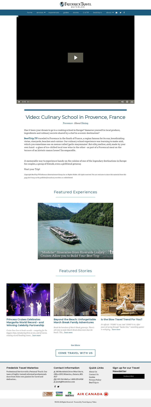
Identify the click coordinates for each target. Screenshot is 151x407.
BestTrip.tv (94, 383)
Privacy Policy (95, 380)
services (40, 12)
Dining (84, 123)
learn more (36, 335)
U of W (86, 12)
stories (76, 12)
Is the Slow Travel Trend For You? (121, 319)
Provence (68, 123)
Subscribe (129, 376)
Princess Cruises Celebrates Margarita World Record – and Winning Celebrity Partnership (25, 322)
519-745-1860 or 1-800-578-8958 (70, 379)
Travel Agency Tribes (89, 402)
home (29, 12)
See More (75, 345)
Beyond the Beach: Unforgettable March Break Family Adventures (75, 321)
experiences (53, 12)
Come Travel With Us (75, 353)
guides (66, 12)
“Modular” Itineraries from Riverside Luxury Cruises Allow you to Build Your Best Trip (73, 253)
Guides (92, 377)
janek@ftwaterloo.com (65, 382)
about (108, 12)
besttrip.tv (97, 12)
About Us (93, 372)
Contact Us (94, 374)
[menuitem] (29, 12)
